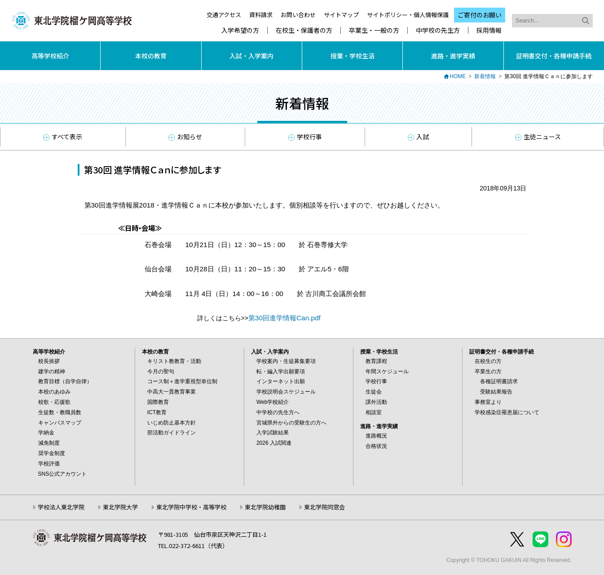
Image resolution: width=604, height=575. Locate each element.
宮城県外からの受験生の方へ (291, 423)
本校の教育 (151, 55)
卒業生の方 (488, 371)
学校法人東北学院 (61, 507)
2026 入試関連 (273, 443)
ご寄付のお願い (480, 14)
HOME (458, 76)
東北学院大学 (120, 507)
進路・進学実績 (453, 55)
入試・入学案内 (251, 55)
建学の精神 (51, 371)
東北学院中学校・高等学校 (191, 507)
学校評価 (49, 463)
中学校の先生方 (438, 30)
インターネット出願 (280, 381)
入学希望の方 (240, 30)
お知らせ (185, 136)
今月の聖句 (160, 371)
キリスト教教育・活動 (174, 361)
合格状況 (376, 446)
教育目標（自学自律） (65, 381)
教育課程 (376, 361)
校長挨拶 (49, 361)
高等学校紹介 (50, 55)
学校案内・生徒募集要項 (286, 361)
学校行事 (305, 136)
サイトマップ (341, 14)
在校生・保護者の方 (304, 30)
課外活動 (376, 402)
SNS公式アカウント (62, 474)
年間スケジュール (387, 371)
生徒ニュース (538, 136)
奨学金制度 (51, 453)
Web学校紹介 (272, 402)
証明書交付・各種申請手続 (553, 55)
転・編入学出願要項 (280, 371)
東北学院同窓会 (324, 507)
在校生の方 (488, 361)
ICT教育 (157, 412)
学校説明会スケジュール (286, 392)
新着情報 (485, 76)
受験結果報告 (496, 392)
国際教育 (158, 402)
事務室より (488, 402)
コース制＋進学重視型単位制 (182, 381)
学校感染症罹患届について (507, 412)
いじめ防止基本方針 (171, 423)
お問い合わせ (298, 14)
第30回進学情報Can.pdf (284, 318)
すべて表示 (62, 136)
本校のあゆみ (54, 392)
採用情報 (489, 30)
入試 (418, 136)
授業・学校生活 (353, 55)
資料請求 (261, 14)
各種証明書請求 (499, 381)
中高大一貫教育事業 (171, 392)
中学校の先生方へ (278, 412)
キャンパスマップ (59, 423)
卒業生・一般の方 (374, 30)
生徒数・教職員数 (59, 412)
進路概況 (376, 436)
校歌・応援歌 (54, 402)
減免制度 (49, 443)
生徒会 (374, 392)
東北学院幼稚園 (265, 507)
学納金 (46, 432)
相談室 (374, 412)
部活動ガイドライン (171, 432)
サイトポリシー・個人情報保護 (408, 14)
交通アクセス (224, 14)
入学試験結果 (272, 432)
